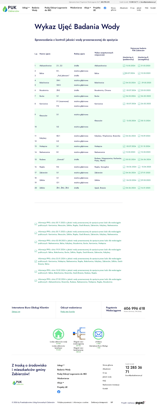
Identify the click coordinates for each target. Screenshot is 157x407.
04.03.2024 (129, 82)
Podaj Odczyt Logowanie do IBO (56, 8)
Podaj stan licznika (68, 311)
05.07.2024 (129, 73)
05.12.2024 (144, 120)
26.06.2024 (144, 159)
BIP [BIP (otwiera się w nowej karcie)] (112, 402)
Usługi (25, 7)
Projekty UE (96, 8)
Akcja (86, 7)
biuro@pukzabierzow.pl (148, 2)
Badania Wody (35, 8)
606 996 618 (105, 2)
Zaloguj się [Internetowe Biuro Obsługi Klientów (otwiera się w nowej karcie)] (16, 311)
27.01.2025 (144, 172)
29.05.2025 (144, 82)
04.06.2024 (129, 136)
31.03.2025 (144, 65)
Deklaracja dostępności (99, 402)
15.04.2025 (144, 166)
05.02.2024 (129, 159)
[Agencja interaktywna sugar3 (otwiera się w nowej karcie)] (140, 403)
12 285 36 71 (133, 2)
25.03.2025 (144, 90)
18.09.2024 (144, 136)
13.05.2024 (129, 65)
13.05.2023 (129, 152)
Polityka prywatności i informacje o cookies (73, 402)
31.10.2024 (144, 146)
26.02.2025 (144, 96)
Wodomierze (76, 7)
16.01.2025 (144, 188)
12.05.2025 (144, 73)
